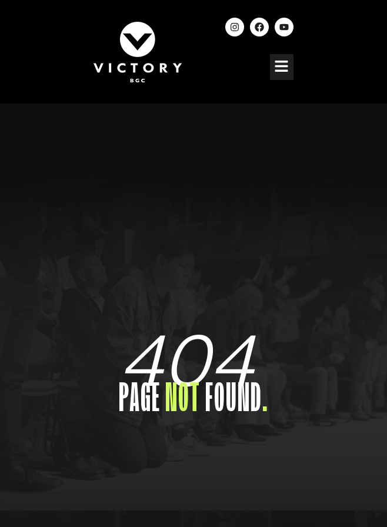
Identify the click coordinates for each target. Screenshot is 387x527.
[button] (281, 67)
